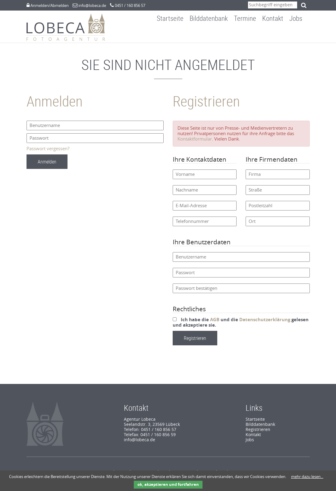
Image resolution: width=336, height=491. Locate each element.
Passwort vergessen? (48, 151)
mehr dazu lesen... (307, 476)
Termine (249, 34)
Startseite (174, 34)
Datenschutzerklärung (264, 322)
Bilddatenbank (213, 34)
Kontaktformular (194, 142)
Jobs (300, 34)
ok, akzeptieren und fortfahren (168, 484)
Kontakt (276, 34)
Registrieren (258, 432)
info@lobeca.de (92, 5)
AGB (214, 322)
